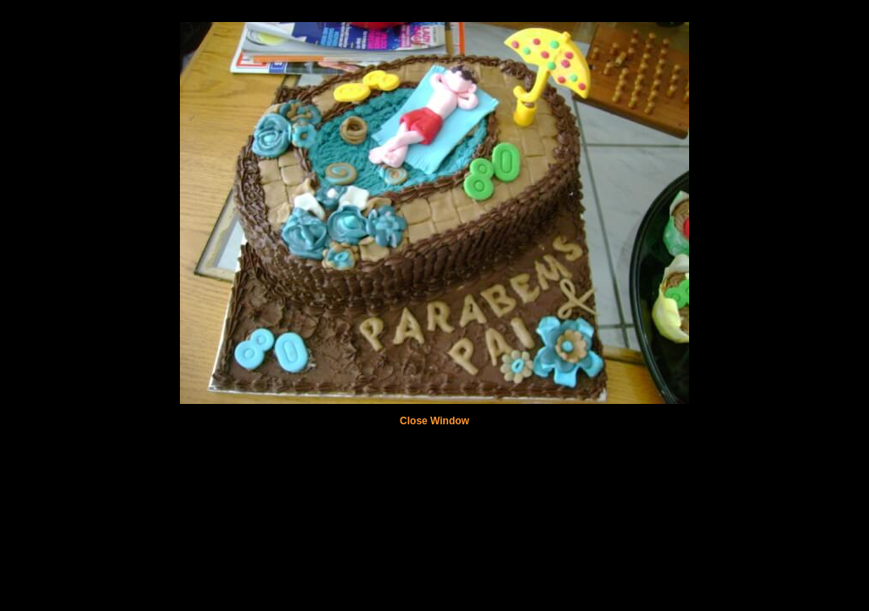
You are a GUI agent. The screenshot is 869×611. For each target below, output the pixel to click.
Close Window (434, 421)
